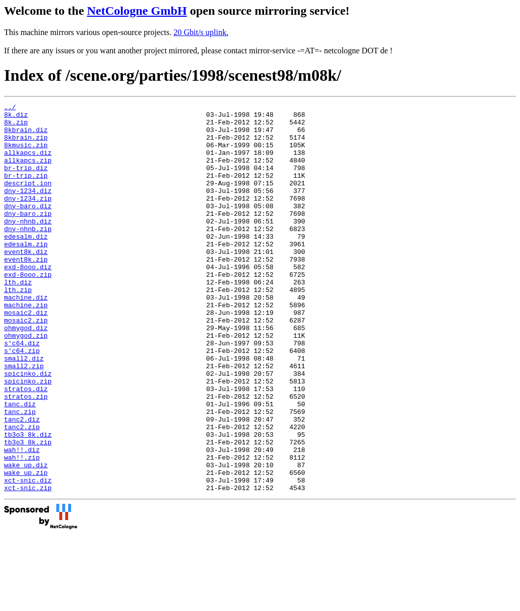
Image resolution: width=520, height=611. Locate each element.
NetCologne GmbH (137, 10)
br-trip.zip (26, 190)
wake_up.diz (26, 537)
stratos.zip (26, 455)
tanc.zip (20, 473)
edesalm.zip (26, 272)
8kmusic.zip (26, 153)
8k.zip (16, 126)
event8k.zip (26, 291)
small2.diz (24, 409)
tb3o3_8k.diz (28, 501)
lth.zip (18, 327)
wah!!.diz (22, 519)
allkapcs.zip (28, 172)
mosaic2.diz (26, 355)
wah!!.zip (22, 528)
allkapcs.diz (28, 163)
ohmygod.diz (26, 373)
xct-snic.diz (28, 556)
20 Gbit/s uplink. (201, 32)
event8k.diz (26, 281)
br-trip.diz (26, 181)
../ (10, 108)
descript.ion (28, 199)
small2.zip (24, 419)
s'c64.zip (22, 400)
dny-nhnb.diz (28, 245)
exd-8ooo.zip (28, 309)
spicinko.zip (28, 437)
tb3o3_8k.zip (28, 510)
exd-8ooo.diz (28, 300)
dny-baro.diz (28, 227)
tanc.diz (20, 464)
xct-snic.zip (28, 565)
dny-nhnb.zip (28, 254)
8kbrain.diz (26, 135)
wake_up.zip (26, 547)
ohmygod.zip (26, 382)
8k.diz (16, 117)
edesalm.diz (26, 263)
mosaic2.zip (26, 364)
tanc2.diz (22, 483)
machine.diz (26, 336)
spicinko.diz (28, 428)
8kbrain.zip (26, 144)
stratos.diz (26, 446)
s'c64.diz (22, 391)
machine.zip (26, 345)
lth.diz (18, 318)
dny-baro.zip (28, 236)
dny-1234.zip (28, 217)
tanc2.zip (22, 492)
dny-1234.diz (28, 208)
